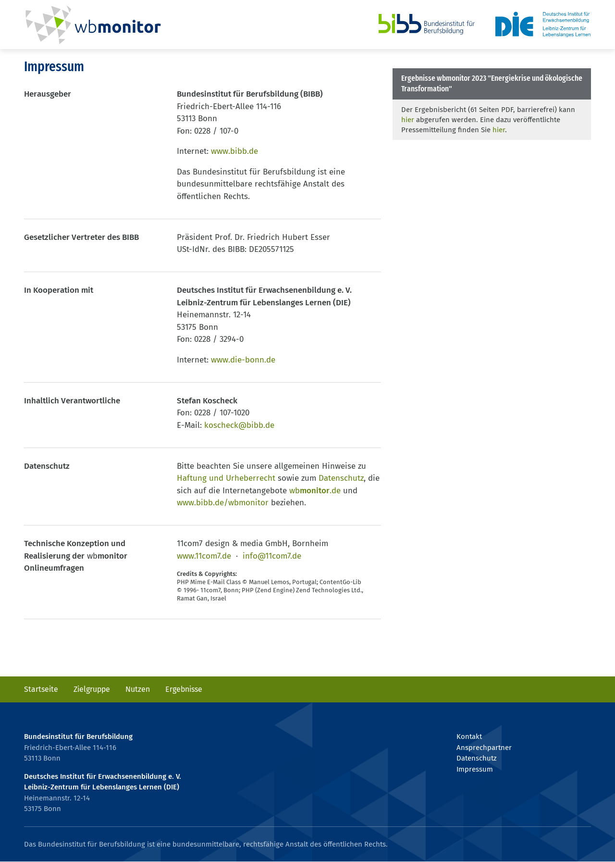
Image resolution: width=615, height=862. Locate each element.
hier (407, 119)
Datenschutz (341, 478)
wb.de (315, 491)
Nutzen (137, 689)
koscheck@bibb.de (239, 425)
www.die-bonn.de (243, 360)
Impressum (474, 769)
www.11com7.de (204, 556)
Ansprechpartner (484, 747)
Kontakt (469, 736)
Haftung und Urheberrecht (226, 478)
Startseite (41, 689)
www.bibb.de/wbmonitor (223, 503)
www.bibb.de (234, 151)
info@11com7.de (272, 556)
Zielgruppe (92, 689)
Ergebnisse (183, 689)
